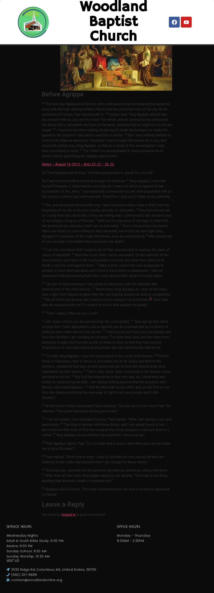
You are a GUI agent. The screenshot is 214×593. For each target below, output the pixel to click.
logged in (68, 515)
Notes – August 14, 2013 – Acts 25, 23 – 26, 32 (78, 164)
